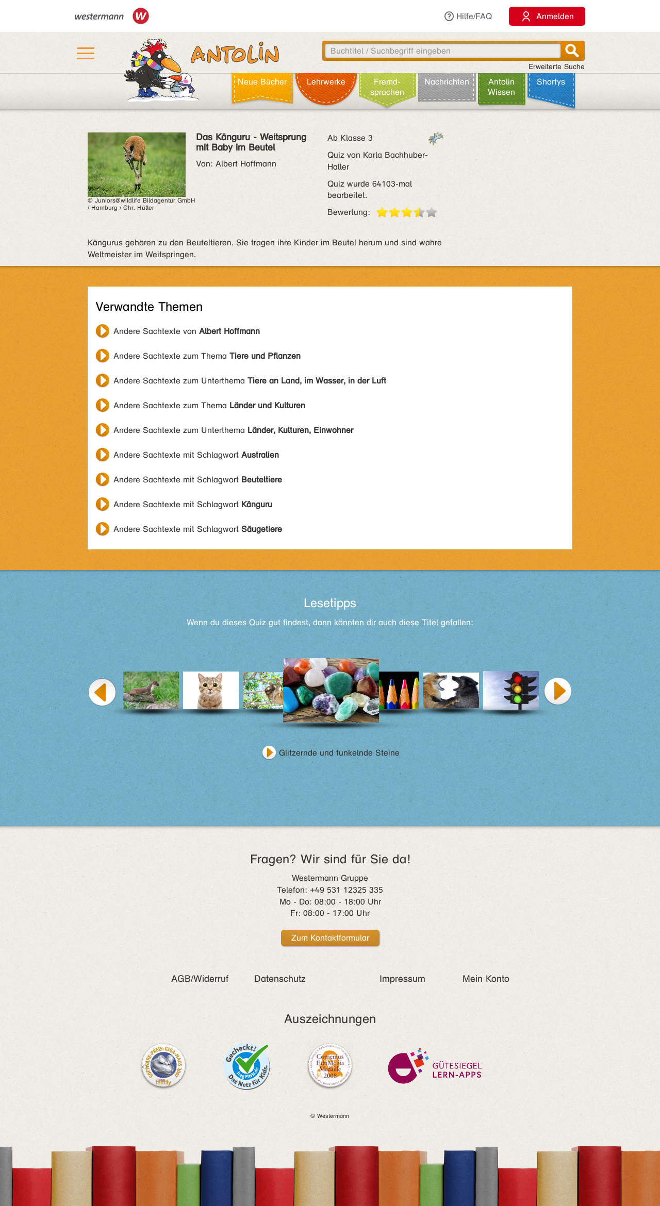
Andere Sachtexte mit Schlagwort (196, 455)
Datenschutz (280, 978)
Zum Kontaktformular (330, 938)
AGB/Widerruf (199, 978)
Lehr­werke (326, 82)
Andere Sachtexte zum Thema (207, 356)
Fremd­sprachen (387, 87)
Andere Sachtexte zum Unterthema (249, 381)
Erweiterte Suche (557, 66)
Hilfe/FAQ (467, 16)
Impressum (402, 978)
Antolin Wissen (501, 87)
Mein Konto (486, 978)
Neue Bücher (262, 82)
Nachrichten (446, 82)
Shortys (551, 82)
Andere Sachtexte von (186, 331)
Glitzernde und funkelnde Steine (339, 753)
